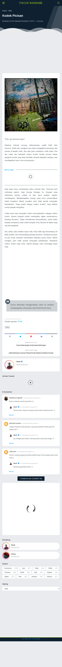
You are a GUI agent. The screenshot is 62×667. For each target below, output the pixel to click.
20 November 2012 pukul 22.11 (32, 440)
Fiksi (7, 338)
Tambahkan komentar (31, 502)
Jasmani (34, 602)
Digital (7, 602)
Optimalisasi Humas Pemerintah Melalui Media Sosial (31, 365)
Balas (11, 431)
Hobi (35, 597)
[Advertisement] (31, 53)
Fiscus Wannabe (31, 3)
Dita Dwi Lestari (15, 440)
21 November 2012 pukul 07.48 (30, 455)
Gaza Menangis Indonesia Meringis (31, 357)
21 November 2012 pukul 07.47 (30, 420)
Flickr (21, 333)
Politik (50, 593)
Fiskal (36, 593)
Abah (18, 374)
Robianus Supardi (16, 410)
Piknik (22, 597)
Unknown (13, 474)
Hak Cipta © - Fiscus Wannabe (31, 664)
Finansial (7, 597)
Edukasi (49, 597)
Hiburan (49, 602)
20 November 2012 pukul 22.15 (27, 475)
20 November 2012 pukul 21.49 (34, 411)
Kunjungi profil (15, 572)
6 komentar (40, 21)
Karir (23, 593)
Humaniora (8, 593)
